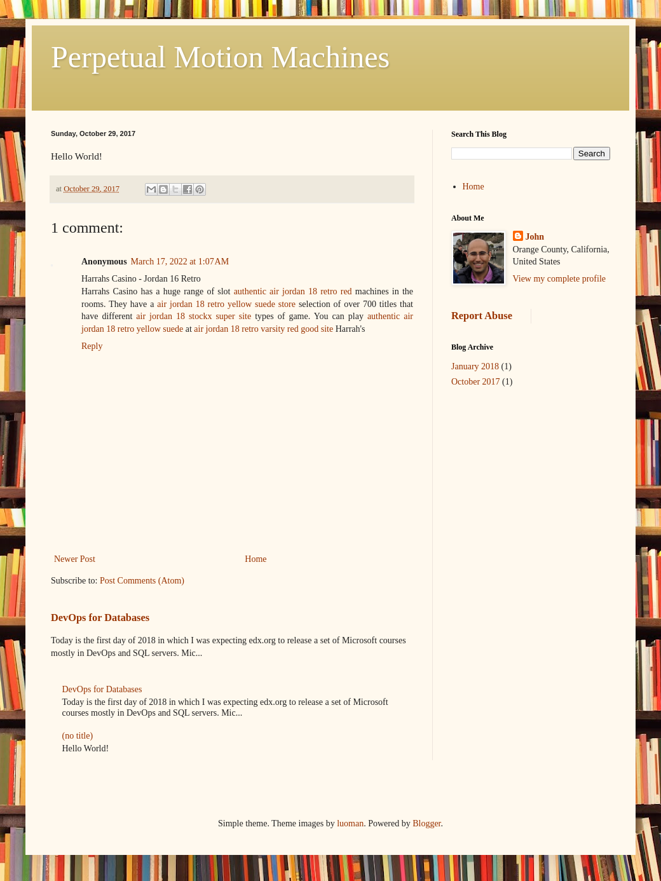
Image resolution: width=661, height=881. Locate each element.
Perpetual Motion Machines (220, 57)
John (535, 237)
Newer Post (74, 559)
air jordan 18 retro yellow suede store (226, 304)
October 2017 (475, 381)
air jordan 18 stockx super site (193, 316)
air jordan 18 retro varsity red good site (263, 329)
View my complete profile (559, 278)
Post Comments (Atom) (142, 580)
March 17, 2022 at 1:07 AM (180, 261)
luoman (350, 823)
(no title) (77, 736)
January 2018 (475, 366)
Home (255, 559)
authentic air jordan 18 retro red (293, 291)
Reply (91, 346)
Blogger (426, 823)
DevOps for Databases (100, 617)
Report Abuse (481, 316)
